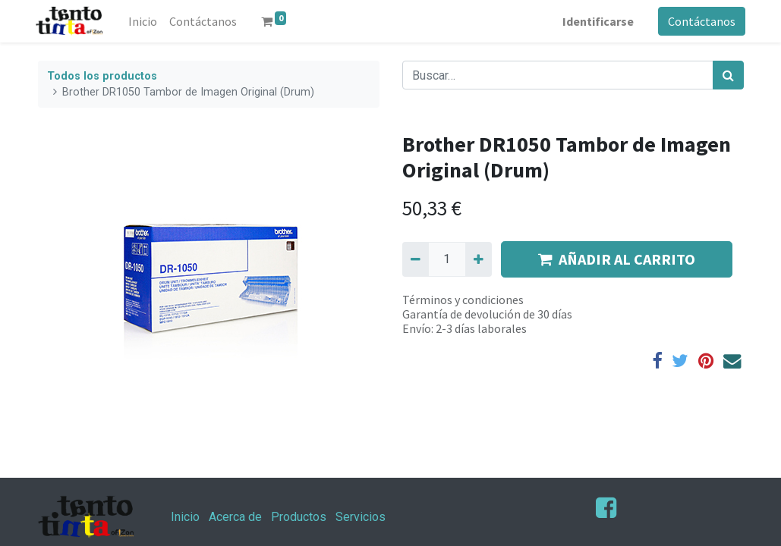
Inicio (185, 517)
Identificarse (596, 21)
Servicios (360, 517)
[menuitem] (144, 21)
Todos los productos (102, 76)
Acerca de (235, 517)
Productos (298, 517)
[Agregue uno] (478, 259)
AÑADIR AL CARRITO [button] (616, 258)
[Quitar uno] (415, 259)
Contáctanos (700, 21)
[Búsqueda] (728, 75)
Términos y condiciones (463, 299)
